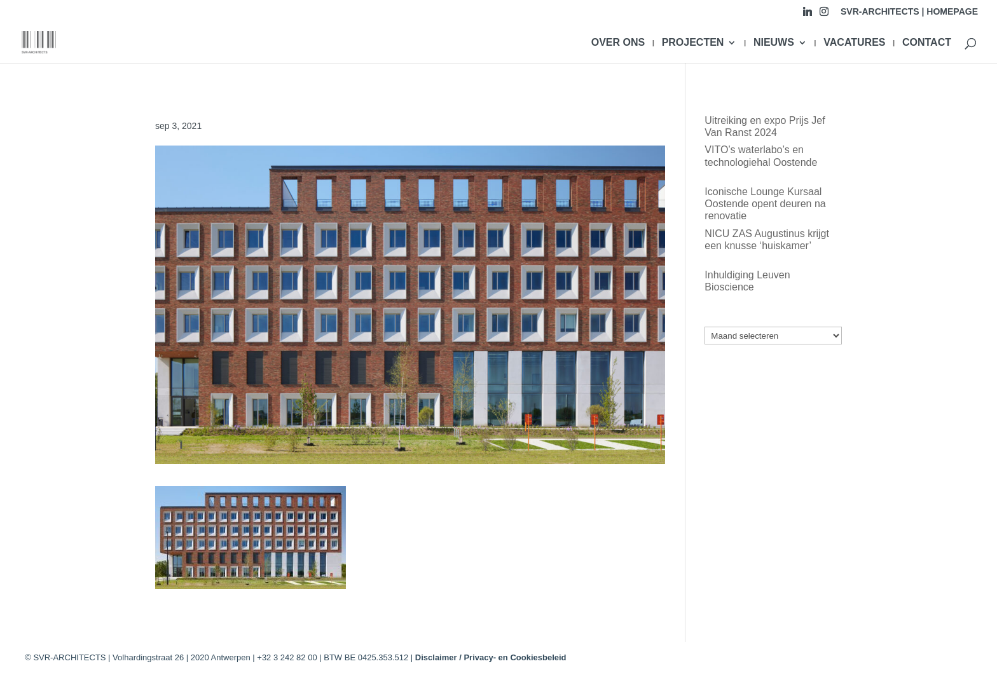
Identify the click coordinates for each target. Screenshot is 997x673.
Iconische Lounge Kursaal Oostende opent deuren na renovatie (765, 203)
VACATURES (854, 43)
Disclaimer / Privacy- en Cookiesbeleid (491, 657)
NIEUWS (773, 43)
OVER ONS (618, 43)
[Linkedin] (807, 15)
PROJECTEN (693, 43)
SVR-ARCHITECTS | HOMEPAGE (909, 12)
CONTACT (926, 43)
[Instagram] (824, 15)
